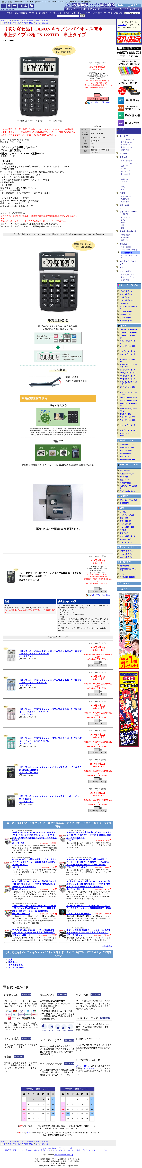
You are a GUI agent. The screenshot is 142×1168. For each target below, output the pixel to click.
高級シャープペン (127, 275)
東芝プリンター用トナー (128, 430)
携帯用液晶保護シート (127, 459)
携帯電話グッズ (126, 441)
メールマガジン (83, 1066)
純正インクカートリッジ (128, 547)
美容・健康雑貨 (125, 521)
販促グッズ (124, 533)
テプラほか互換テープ (96, 13)
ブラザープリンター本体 (128, 333)
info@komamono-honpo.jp (63, 1155)
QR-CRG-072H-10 (25, 927)
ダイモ (123, 168)
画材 (121, 267)
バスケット (62, 1148)
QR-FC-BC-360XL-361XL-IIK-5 (83, 879)
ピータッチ (125, 176)
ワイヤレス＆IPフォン (127, 491)
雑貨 (122, 508)
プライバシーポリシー (90, 1150)
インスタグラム (91, 1068)
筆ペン (123, 220)
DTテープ (124, 166)
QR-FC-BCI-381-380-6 (26, 830)
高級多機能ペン (126, 235)
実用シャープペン (127, 277)
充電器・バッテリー (127, 444)
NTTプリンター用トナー (128, 400)
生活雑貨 (123, 530)
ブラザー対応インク (127, 291)
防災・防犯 (124, 518)
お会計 (70, 1148)
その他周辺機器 (125, 453)
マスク (10, 13)
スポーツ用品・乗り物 (127, 536)
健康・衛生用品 (124, 562)
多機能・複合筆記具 (128, 231)
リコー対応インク (126, 321)
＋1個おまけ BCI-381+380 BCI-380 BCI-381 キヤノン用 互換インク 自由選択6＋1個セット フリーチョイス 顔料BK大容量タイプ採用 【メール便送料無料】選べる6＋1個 (34, 837)
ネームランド (126, 174)
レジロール (125, 182)
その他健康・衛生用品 (127, 577)
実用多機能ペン (126, 237)
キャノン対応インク (127, 294)
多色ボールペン (126, 142)
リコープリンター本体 (127, 417)
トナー (81, 13)
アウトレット (123, 583)
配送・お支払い (18, 1150)
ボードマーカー (126, 217)
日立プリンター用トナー (128, 370)
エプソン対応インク (127, 300)
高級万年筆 (125, 199)
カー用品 (123, 512)
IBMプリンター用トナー (128, 376)
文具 (110, 13)
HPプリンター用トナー (128, 373)
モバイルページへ (106, 1150)
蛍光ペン (124, 222)
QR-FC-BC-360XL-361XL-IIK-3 (28, 879)
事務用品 (12, 962)
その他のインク (125, 315)
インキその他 (126, 196)
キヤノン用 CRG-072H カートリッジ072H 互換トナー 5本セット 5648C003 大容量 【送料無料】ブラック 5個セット (88, 932)
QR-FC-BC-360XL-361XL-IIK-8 (28, 903)
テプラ (123, 187)
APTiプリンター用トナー (128, 329)
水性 (122, 228)
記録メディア (124, 456)
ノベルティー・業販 (72, 1150)
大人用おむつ (21, 13)
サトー (123, 184)
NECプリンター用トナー (128, 397)
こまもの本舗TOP (49, 1148)
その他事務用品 (15, 965)
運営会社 (29, 1150)
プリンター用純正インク (64, 13)
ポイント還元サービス (42, 1150)
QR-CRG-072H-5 (79, 927)
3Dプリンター (125, 471)
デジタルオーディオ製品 (128, 500)
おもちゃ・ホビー (126, 539)
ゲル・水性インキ (127, 139)
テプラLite (124, 189)
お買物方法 (7, 1150)
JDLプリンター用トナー (128, 379)
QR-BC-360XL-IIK (80, 830)
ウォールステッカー (127, 542)
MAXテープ (125, 171)
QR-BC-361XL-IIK (25, 857)
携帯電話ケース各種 (127, 447)
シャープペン (125, 271)
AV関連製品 (125, 496)
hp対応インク (124, 303)
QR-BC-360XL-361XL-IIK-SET (83, 857)
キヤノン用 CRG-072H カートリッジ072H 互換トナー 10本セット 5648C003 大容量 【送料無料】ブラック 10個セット (34, 932)
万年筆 (122, 193)
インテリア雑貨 (125, 524)
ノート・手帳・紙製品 (129, 250)
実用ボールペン (126, 147)
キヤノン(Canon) (16, 967)
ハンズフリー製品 (126, 450)
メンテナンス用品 (126, 312)
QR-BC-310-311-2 (79, 903)
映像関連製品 (124, 503)
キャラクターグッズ (127, 515)
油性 (122, 225)
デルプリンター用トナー (128, 351)
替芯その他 (125, 150)
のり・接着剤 (126, 247)
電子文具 (123, 157)
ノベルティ (122, 589)
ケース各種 (124, 477)
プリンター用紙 (125, 318)
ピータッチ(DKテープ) (129, 163)
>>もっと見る (107, 946)
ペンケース (124, 154)
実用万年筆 (125, 202)
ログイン (122, 25)
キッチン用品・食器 (127, 527)
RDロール (124, 179)
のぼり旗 (118, 13)
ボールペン (124, 136)
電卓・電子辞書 (126, 161)
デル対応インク (125, 297)
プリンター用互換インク (40, 13)
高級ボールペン (126, 145)
